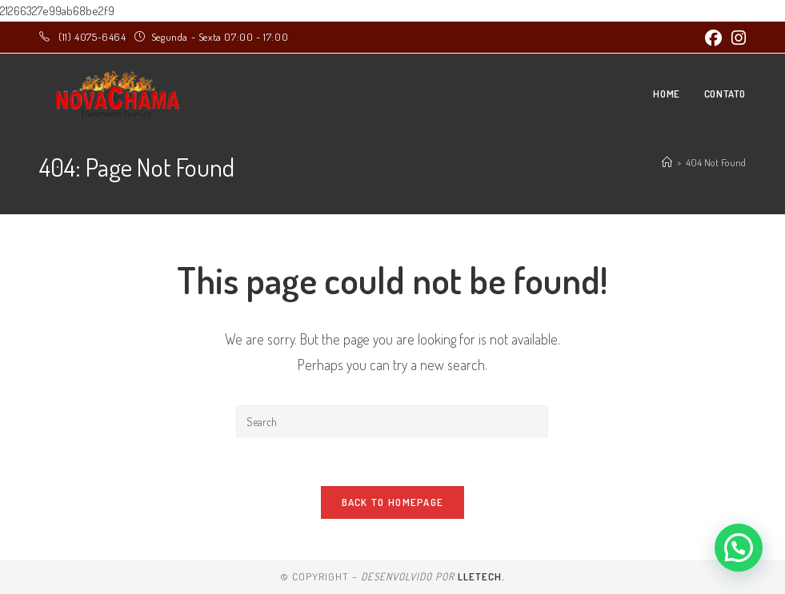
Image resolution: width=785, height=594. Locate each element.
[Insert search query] (392, 421)
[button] (739, 548)
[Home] (667, 162)
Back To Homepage (393, 502)
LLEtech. (481, 576)
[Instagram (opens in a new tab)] (736, 38)
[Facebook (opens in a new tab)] (713, 38)
